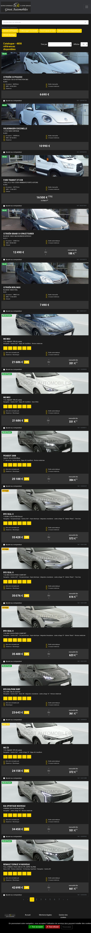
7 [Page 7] (59, 899)
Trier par (44, 44)
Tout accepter (36, 927)
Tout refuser (53, 927)
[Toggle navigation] (86, 6)
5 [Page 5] (50, 899)
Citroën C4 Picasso (10, 31)
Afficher (77, 44)
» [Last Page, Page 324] (67, 899)
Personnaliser (67, 927)
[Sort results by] (60, 44)
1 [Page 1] (32, 899)
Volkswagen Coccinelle (28, 31)
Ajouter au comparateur (14, 100)
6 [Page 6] (54, 899)
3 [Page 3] (41, 899)
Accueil (27, 915)
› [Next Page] (63, 899)
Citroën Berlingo (9, 35)
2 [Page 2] (36, 899)
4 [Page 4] (45, 899)
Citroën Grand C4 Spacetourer (69, 31)
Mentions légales (45, 915)
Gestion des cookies (63, 916)
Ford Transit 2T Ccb (47, 31)
